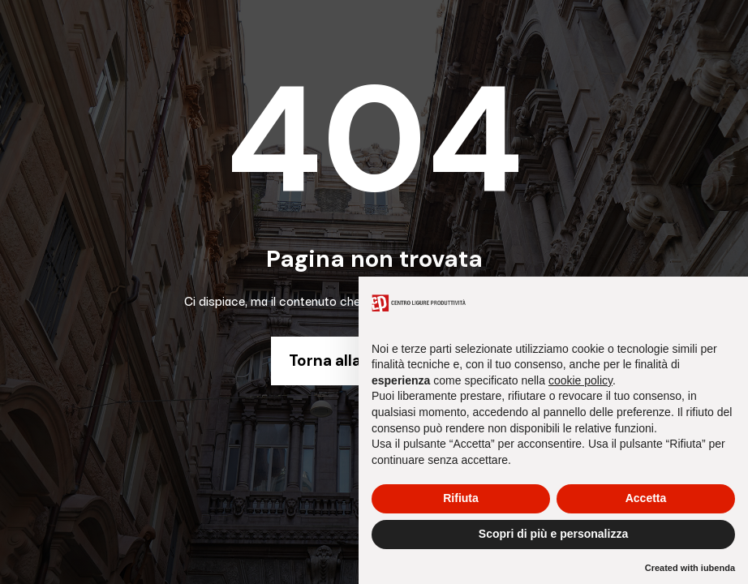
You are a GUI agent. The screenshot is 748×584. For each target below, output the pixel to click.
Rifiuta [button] (461, 498)
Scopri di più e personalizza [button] (553, 533)
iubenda (718, 568)
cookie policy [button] (580, 380)
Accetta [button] (646, 498)
